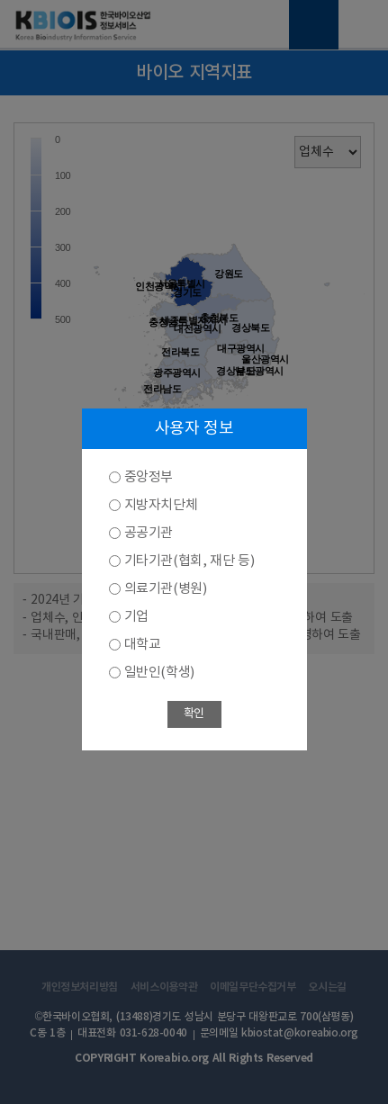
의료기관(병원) (165, 589)
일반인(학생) (159, 672)
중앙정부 (148, 477)
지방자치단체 (161, 505)
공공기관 (148, 533)
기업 (136, 616)
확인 (194, 714)
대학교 (142, 644)
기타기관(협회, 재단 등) (189, 561)
